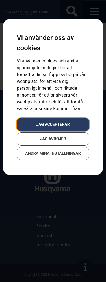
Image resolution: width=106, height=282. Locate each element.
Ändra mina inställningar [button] (53, 153)
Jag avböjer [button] (53, 139)
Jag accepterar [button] (53, 124)
